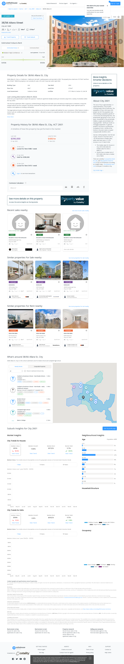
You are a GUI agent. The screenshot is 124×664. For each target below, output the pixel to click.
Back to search (13, 9)
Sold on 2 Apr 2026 (41, 230)
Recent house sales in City (70, 631)
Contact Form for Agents (66, 652)
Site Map (41, 652)
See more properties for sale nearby (79, 258)
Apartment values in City (69, 636)
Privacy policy (89, 652)
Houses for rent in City (41, 631)
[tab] (19, 465)
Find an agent (41, 649)
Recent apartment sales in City (71, 632)
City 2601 (31, 9)
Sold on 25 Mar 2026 (69, 230)
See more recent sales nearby (80, 210)
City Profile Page (98, 170)
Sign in (18, 173)
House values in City (68, 634)
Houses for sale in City (13, 631)
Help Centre (108, 652)
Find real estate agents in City (98, 631)
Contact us (108, 649)
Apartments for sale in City (14, 632)
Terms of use (89, 649)
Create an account (66, 649)
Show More (10, 117)
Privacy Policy (73, 661)
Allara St (38, 9)
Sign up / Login (115, 3)
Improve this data (6, 32)
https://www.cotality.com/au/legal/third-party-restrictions (97, 609)
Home (21, 9)
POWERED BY (18, 653)
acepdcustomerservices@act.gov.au (73, 597)
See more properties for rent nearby (79, 306)
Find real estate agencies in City (99, 632)
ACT (26, 9)
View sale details (69, 249)
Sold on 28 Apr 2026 (14, 230)
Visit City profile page (110, 428)
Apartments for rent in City (42, 632)
